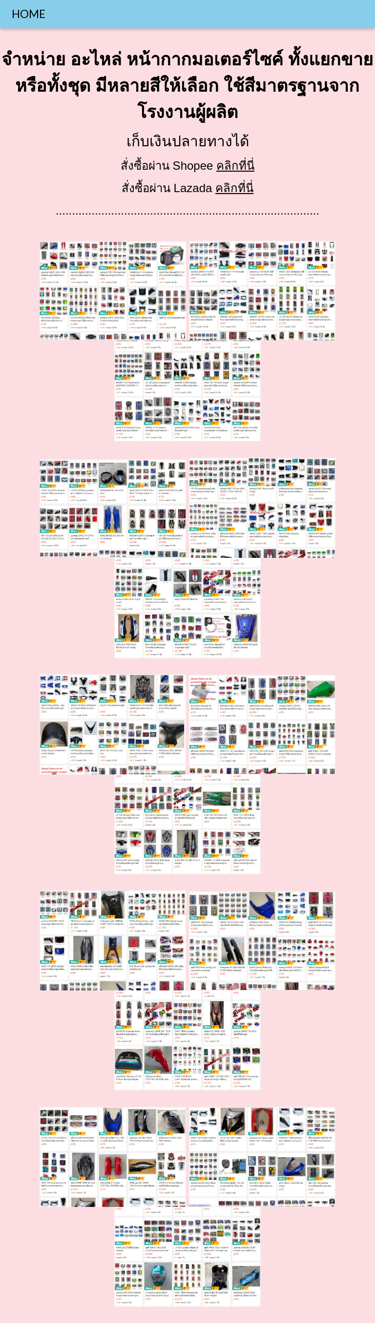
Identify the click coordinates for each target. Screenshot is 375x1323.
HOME (28, 13)
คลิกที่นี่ (235, 165)
